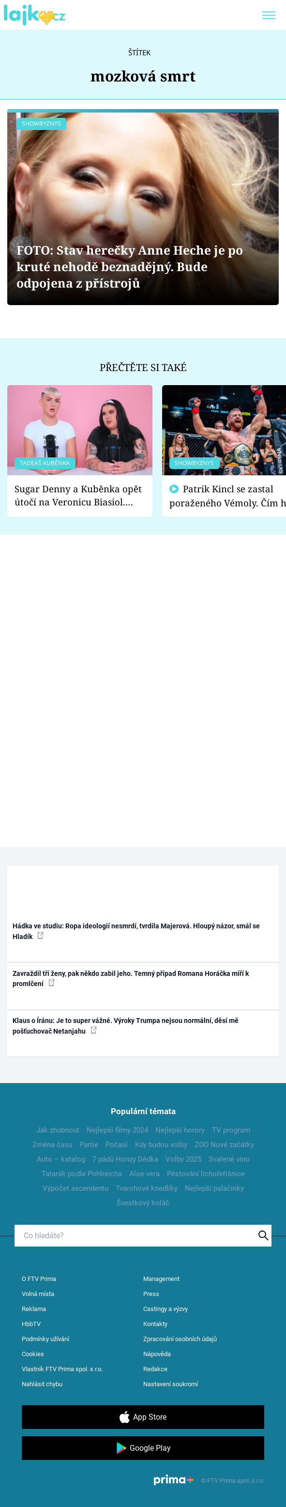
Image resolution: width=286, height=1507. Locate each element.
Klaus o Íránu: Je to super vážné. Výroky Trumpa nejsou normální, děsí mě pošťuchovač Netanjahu (126, 1026)
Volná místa (38, 1293)
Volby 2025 (183, 1159)
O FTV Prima (39, 1278)
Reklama (34, 1309)
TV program (231, 1130)
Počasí (116, 1144)
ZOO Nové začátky (224, 1144)
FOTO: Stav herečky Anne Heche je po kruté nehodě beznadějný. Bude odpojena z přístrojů (129, 266)
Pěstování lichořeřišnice (206, 1173)
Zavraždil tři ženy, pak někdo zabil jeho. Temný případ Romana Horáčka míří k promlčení (131, 979)
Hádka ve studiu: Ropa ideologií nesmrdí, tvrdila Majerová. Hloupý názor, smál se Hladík (136, 931)
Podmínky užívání (45, 1339)
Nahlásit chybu (42, 1384)
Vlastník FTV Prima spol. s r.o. (62, 1369)
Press (151, 1293)
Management (161, 1278)
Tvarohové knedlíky (147, 1188)
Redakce (155, 1369)
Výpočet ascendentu (75, 1188)
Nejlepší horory (180, 1130)
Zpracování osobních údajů (180, 1339)
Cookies (33, 1354)
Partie (88, 1144)
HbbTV (31, 1324)
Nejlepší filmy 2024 (117, 1130)
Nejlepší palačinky (214, 1188)
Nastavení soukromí (170, 1384)
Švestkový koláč (143, 1203)
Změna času (52, 1144)
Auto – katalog (61, 1159)
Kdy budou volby (161, 1144)
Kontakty (155, 1324)
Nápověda (157, 1354)
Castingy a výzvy (165, 1309)
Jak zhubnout (57, 1130)
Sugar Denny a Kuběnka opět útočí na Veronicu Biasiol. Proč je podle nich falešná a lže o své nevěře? (78, 495)
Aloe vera (144, 1173)
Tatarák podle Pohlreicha (82, 1173)
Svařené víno (229, 1159)
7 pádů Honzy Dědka (125, 1159)
